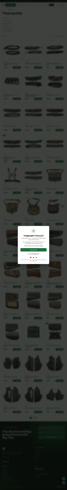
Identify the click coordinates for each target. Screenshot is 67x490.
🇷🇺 (33, 257)
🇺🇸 (36, 257)
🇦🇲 (30, 257)
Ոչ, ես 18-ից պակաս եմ (33, 254)
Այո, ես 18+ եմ (33, 249)
